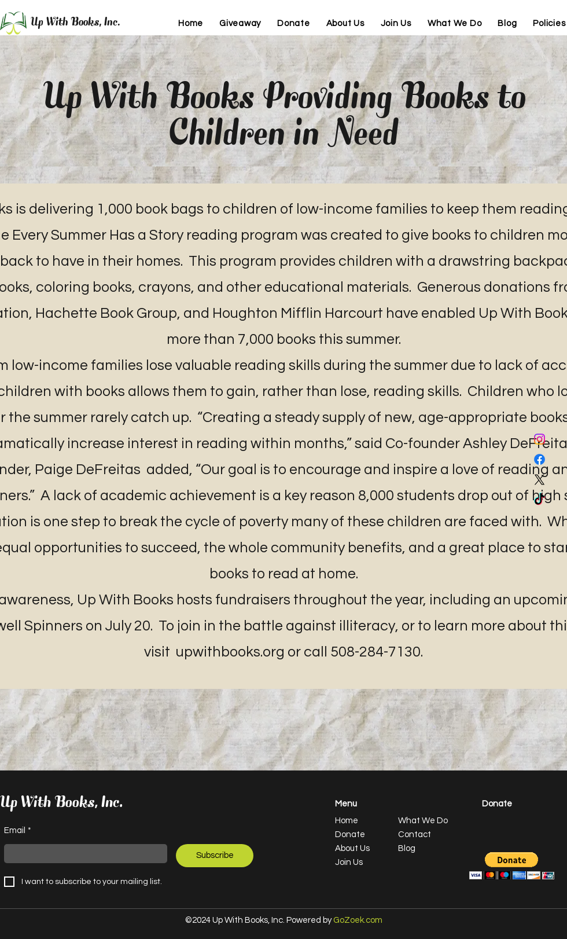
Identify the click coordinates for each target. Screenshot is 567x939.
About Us (352, 848)
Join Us (349, 862)
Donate (350, 834)
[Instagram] (539, 439)
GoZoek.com (357, 920)
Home (346, 820)
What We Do (423, 820)
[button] (511, 865)
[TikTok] (539, 500)
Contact (414, 834)
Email (17, 831)
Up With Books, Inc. (75, 23)
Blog (406, 848)
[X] (539, 479)
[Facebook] (539, 459)
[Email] (82, 853)
